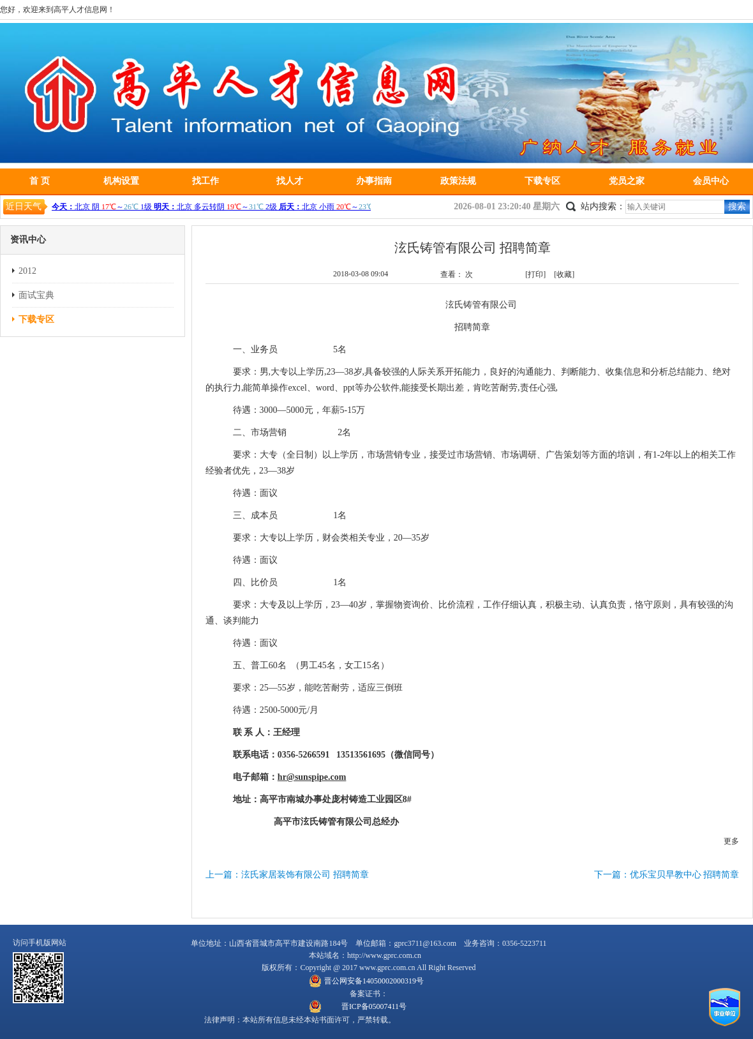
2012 (27, 271)
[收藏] (564, 274)
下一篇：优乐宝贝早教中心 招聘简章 (667, 874)
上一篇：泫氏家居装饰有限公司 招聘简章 (287, 874)
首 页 (39, 181)
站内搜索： (603, 206)
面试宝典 (36, 295)
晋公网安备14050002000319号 (374, 980)
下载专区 (542, 181)
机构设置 (121, 181)
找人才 (289, 181)
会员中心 (711, 181)
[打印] (535, 274)
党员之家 (627, 181)
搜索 (737, 206)
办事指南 (374, 181)
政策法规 (458, 181)
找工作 (205, 181)
